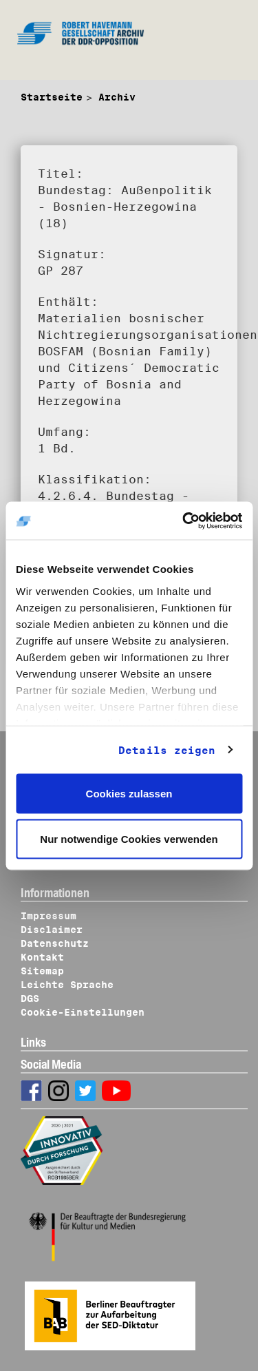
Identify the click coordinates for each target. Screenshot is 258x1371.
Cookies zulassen (129, 793)
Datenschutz (55, 943)
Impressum (48, 915)
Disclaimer (52, 929)
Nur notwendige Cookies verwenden (128, 838)
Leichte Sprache (67, 984)
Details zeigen (166, 750)
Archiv (117, 97)
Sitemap (42, 970)
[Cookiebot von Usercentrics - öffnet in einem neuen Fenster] (183, 521)
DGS (30, 998)
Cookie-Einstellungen (82, 1012)
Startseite (52, 97)
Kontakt (42, 957)
